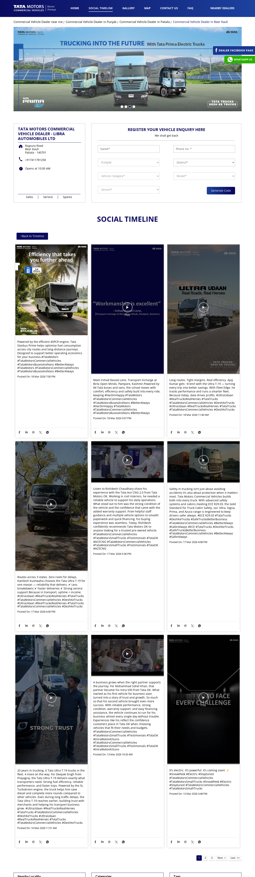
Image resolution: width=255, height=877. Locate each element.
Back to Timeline (32, 236)
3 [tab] (129, 106)
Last (233, 857)
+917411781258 (35, 160)
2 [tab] (126, 106)
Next (220, 857)
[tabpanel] (128, 69)
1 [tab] (122, 106)
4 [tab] (133, 106)
